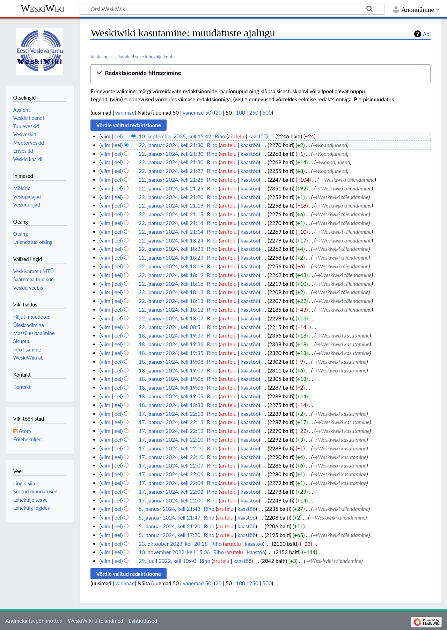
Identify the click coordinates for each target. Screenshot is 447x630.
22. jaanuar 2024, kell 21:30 (171, 145)
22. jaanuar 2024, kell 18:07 (171, 318)
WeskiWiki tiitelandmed (95, 620)
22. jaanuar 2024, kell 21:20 (171, 197)
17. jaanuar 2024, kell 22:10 (171, 439)
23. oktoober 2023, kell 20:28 (173, 544)
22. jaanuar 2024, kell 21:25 (171, 179)
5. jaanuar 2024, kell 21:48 (169, 509)
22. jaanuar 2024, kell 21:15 (171, 214)
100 (240, 112)
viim (105, 145)
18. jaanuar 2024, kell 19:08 (171, 362)
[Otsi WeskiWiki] (232, 8)
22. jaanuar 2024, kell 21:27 (171, 171)
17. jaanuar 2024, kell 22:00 (171, 500)
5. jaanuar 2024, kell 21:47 (169, 517)
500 (267, 112)
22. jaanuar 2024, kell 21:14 (171, 223)
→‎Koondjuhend (330, 145)
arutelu (236, 136)
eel (118, 136)
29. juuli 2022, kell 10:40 (167, 561)
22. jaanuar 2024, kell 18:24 (171, 240)
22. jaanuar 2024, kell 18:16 (171, 284)
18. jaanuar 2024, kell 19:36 (171, 344)
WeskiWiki (42, 8)
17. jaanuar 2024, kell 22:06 (171, 474)
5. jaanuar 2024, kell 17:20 (169, 535)
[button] (260, 73)
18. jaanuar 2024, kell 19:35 (171, 353)
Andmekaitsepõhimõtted (34, 620)
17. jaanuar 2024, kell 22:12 (171, 431)
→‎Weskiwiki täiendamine (347, 179)
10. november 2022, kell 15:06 (174, 552)
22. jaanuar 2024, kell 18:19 (171, 266)
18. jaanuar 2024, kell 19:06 (171, 379)
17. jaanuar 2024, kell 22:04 (171, 483)
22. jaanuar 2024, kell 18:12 (171, 309)
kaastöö (257, 136)
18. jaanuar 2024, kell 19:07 (171, 370)
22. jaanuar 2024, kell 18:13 (171, 292)
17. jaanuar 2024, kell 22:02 (171, 491)
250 (253, 112)
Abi (427, 34)
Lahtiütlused (143, 620)
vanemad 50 (197, 112)
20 (218, 112)
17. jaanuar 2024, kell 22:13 (171, 414)
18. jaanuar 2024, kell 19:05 (171, 387)
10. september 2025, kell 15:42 (175, 136)
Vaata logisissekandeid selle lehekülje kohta (132, 56)
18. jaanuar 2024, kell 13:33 (171, 405)
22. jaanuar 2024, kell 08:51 (171, 327)
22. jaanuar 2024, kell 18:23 (171, 249)
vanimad (125, 112)
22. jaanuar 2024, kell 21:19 (171, 205)
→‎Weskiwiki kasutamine (342, 335)
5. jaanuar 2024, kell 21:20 (169, 526)
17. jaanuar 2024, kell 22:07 (171, 465)
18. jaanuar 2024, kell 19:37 (171, 335)
